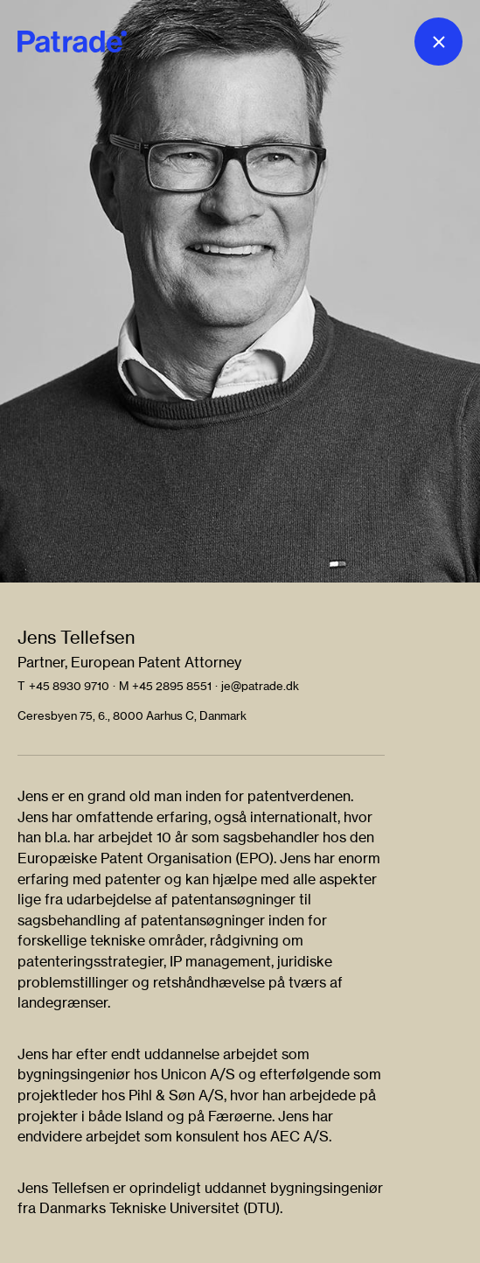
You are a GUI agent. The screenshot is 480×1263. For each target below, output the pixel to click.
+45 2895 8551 (172, 686)
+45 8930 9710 (69, 686)
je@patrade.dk (260, 686)
